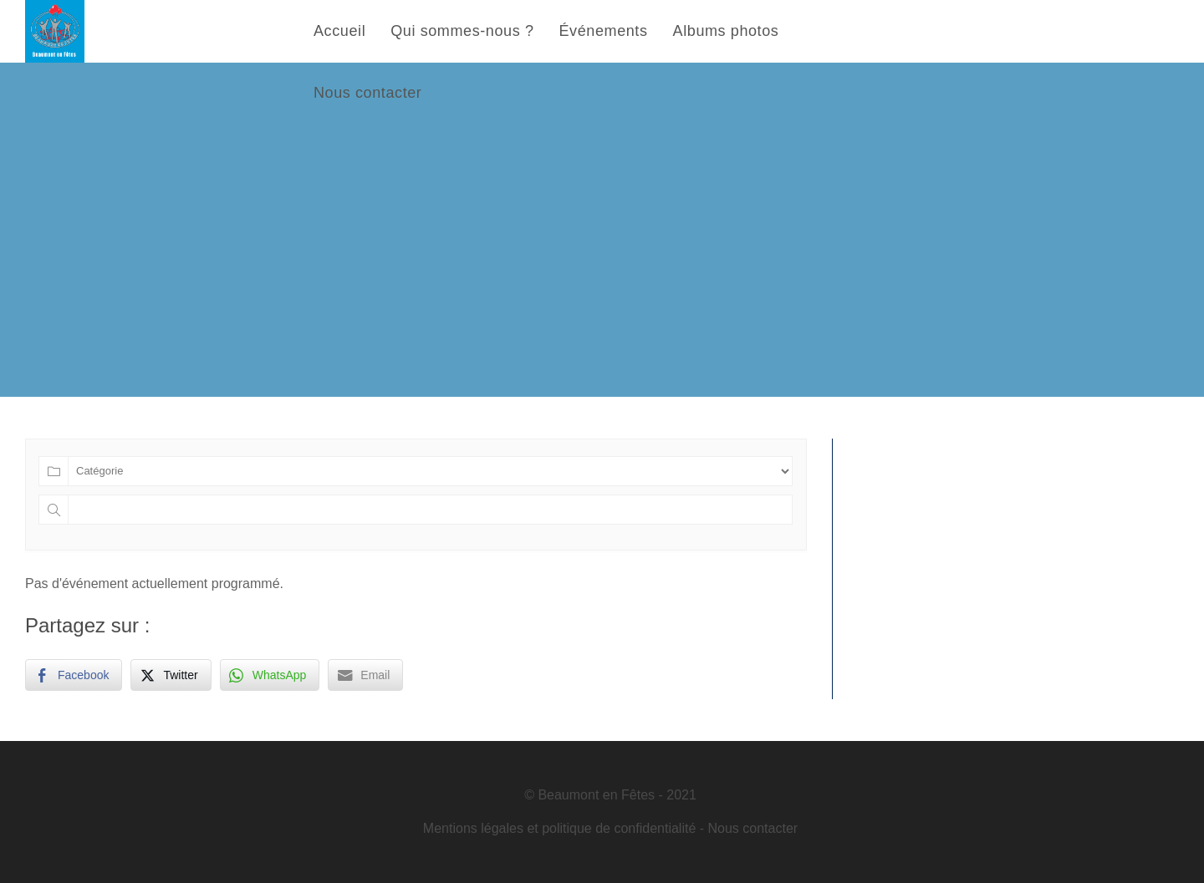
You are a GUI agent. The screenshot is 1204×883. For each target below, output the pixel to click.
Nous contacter (753, 828)
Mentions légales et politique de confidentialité (559, 828)
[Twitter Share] (170, 675)
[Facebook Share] (73, 675)
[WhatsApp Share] (270, 675)
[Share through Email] (365, 675)
